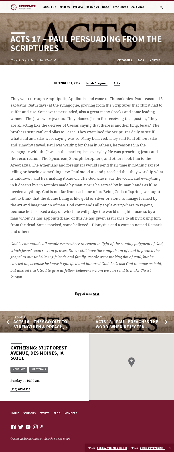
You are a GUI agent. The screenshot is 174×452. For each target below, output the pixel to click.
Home (14, 60)
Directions (42, 369)
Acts (32, 60)
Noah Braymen (96, 83)
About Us (49, 7)
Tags (142, 60)
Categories (126, 60)
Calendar (137, 7)
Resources (120, 7)
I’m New (78, 7)
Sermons (92, 7)
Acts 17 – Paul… (48, 60)
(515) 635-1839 (20, 389)
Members (71, 413)
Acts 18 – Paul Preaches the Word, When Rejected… (127, 324)
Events (44, 413)
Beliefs (64, 7)
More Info (19, 369)
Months (156, 60)
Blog (105, 7)
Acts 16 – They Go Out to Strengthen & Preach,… (41, 324)
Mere (66, 439)
